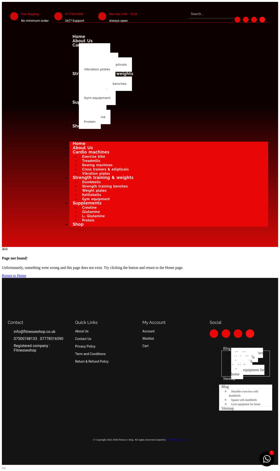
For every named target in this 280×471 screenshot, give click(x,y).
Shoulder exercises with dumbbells (247, 355)
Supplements (86, 102)
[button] (4, 468)
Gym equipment (97, 98)
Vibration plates (97, 69)
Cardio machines (90, 44)
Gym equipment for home (247, 372)
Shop (78, 125)
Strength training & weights (102, 73)
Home (78, 36)
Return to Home (14, 276)
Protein (90, 121)
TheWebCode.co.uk (176, 439)
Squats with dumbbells (241, 363)
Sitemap (229, 379)
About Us (82, 40)
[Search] (212, 14)
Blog (226, 348)
